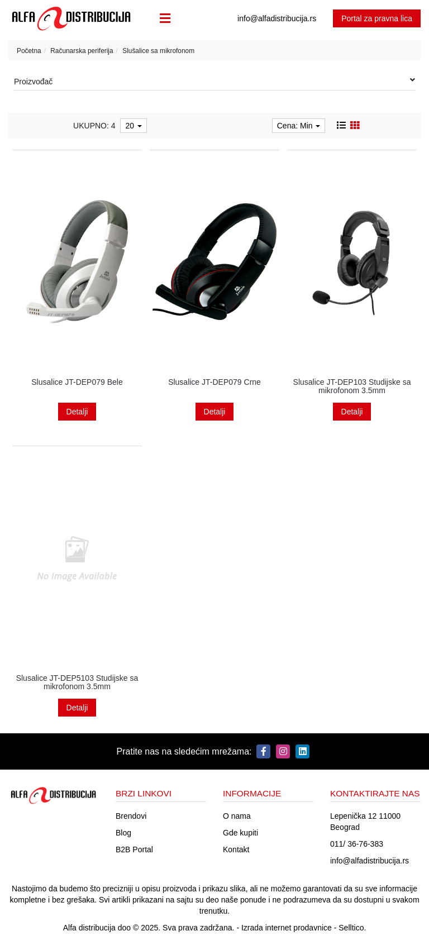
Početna (29, 51)
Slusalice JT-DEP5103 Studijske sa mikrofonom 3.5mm (77, 682)
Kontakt (236, 849)
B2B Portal (134, 849)
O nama (237, 815)
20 (133, 125)
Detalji (77, 411)
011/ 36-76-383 (356, 843)
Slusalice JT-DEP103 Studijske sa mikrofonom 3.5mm (352, 386)
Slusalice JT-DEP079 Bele (76, 382)
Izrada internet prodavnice (286, 927)
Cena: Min (299, 125)
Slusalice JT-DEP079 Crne (214, 382)
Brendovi (131, 815)
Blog (123, 832)
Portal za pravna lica (376, 18)
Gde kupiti (240, 832)
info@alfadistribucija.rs (369, 860)
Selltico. (352, 927)
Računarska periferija (81, 51)
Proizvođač (214, 81)
